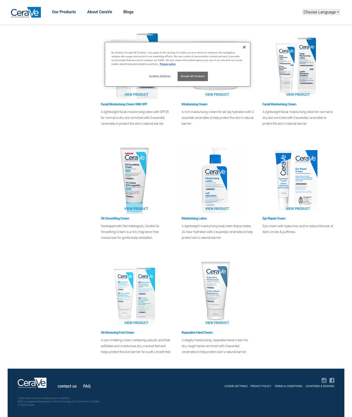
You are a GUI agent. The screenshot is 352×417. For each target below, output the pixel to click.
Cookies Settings (160, 76)
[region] (178, 64)
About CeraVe (99, 11)
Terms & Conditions (288, 386)
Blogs (128, 11)
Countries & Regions (320, 386)
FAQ (87, 386)
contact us (67, 386)
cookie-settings (236, 386)
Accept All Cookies (193, 76)
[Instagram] (324, 381)
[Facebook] (332, 381)
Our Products (64, 11)
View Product (136, 95)
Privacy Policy (260, 386)
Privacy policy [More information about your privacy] (168, 64)
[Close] (244, 47)
